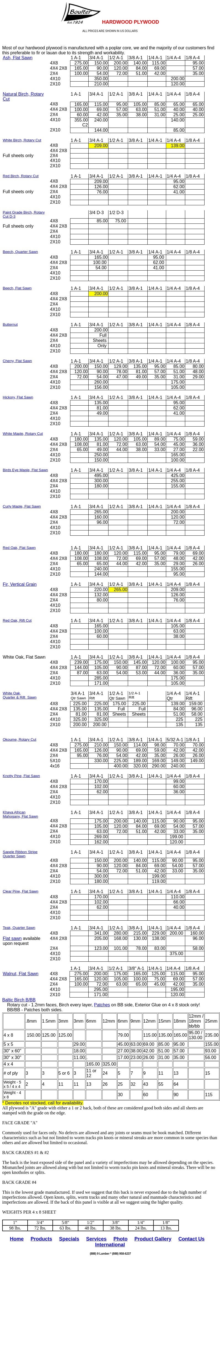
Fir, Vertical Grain (20, 584)
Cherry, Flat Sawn (17, 361)
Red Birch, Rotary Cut (21, 176)
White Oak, (12, 693)
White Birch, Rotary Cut (22, 140)
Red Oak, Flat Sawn (19, 548)
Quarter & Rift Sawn (19, 697)
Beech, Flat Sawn (17, 288)
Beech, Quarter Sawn (20, 252)
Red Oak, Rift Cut (17, 620)
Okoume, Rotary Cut (19, 739)
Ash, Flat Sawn (18, 57)
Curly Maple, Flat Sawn (22, 506)
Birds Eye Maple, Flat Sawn (25, 470)
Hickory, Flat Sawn (18, 397)
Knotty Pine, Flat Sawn (21, 776)
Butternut (10, 324)
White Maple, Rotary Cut (23, 434)
